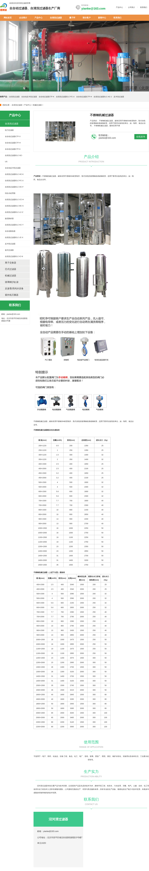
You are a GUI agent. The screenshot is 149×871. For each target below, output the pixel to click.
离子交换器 (10, 262)
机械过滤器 (37, 105)
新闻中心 (102, 18)
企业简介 (23, 18)
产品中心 (119, 7)
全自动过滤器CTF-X (12, 136)
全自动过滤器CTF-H (84, 97)
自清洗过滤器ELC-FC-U (65, 97)
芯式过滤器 (10, 269)
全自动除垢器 (10, 231)
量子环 (72, 18)
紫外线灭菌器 (11, 295)
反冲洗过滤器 (119, 97)
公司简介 (131, 7)
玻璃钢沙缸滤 (11, 282)
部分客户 (87, 18)
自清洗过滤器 (56, 18)
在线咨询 (140, 136)
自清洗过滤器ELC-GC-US (14, 158)
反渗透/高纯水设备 (14, 288)
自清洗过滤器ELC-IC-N (14, 256)
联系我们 (143, 7)
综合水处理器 (10, 193)
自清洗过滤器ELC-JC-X (14, 237)
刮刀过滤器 (9, 130)
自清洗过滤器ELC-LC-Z (14, 212)
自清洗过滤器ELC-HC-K (14, 174)
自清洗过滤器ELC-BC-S (14, 206)
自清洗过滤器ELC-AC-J (103, 97)
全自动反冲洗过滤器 (29, 97)
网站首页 (8, 18)
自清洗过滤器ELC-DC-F (14, 187)
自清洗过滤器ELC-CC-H (14, 199)
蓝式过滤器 (9, 250)
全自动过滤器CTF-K (46, 97)
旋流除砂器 (9, 218)
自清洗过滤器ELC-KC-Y (14, 225)
